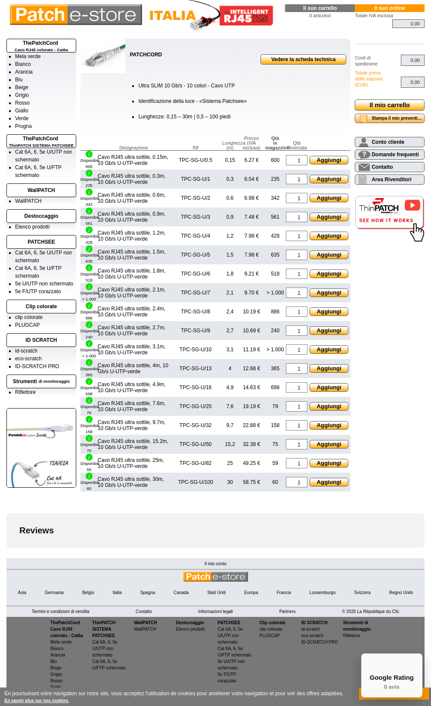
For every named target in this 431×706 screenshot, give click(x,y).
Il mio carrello (389, 105)
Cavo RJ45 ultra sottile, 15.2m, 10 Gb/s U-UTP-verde (133, 444)
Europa (251, 592)
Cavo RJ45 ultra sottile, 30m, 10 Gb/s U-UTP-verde (131, 482)
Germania (54, 592)
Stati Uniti (216, 592)
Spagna (147, 592)
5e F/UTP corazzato (38, 291)
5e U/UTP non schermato (44, 284)
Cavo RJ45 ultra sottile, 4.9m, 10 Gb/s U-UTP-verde (131, 387)
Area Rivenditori (392, 179)
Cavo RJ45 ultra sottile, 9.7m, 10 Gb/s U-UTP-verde (131, 425)
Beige (21, 87)
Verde (21, 118)
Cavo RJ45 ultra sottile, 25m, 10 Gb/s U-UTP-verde (131, 463)
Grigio (22, 95)
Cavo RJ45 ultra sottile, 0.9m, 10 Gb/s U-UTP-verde (131, 217)
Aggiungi (329, 160)
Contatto (382, 167)
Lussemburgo (323, 592)
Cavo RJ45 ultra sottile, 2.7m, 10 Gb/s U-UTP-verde (131, 331)
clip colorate (29, 317)
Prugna (23, 126)
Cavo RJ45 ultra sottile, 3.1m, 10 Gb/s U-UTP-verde (131, 350)
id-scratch (26, 351)
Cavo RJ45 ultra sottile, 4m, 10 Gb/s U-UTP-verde (133, 368)
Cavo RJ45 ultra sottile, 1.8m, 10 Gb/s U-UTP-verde (131, 274)
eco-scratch (28, 359)
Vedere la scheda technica (303, 59)
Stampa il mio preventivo (397, 118)
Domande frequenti (395, 155)
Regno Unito (401, 592)
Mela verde (27, 56)
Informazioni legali (215, 611)
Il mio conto (215, 563)
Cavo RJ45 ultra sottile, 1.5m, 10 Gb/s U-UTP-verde (131, 255)
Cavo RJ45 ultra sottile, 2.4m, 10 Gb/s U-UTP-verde (131, 312)
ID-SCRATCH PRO (37, 366)
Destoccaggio (42, 216)
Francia (283, 592)
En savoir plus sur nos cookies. (37, 700)
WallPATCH (41, 190)
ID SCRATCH (41, 340)
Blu (18, 80)
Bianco (23, 64)
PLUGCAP (27, 325)
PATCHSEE (41, 242)
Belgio (88, 592)
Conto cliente (388, 142)
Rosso (22, 103)
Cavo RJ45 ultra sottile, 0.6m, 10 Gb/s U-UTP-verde (131, 198)
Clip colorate (41, 306)
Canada (181, 592)
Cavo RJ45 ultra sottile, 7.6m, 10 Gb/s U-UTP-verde (131, 406)
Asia (22, 592)
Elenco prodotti (32, 227)
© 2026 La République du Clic (370, 611)
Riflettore (25, 392)
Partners (287, 611)
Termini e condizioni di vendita (60, 611)
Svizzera (362, 592)
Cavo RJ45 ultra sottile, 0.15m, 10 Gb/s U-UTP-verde (133, 160)
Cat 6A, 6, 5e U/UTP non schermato (104, 648)
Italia (117, 592)
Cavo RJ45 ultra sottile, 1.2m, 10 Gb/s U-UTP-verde (131, 236)
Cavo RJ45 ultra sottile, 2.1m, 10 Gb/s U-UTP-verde (131, 293)
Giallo (21, 111)
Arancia (24, 72)
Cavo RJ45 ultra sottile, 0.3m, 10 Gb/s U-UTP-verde (131, 179)
